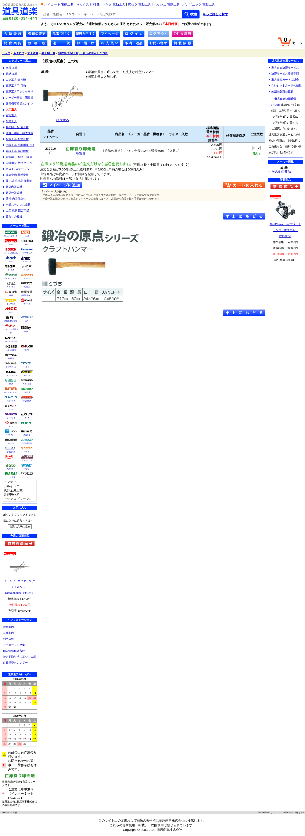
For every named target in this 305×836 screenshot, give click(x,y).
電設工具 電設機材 (16, 151)
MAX (27, 236)
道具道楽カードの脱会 (284, 79)
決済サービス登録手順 (284, 73)
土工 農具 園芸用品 (16, 210)
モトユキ (11, 270)
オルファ (27, 375)
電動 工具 (10, 73)
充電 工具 (10, 67)
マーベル (27, 304)
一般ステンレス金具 (16, 204)
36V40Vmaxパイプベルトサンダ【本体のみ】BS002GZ (285, 230)
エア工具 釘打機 (14, 79)
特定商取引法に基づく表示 (19, 656)
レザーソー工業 (11, 341)
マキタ (11, 244)
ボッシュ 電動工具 (167, 4)
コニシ (11, 460)
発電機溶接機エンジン (18, 103)
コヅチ (26, 350)
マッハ (11, 261)
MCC (11, 312)
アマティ (19, 482)
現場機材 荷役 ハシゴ (17, 163)
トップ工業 (11, 304)
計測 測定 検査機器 (18, 133)
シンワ (26, 367)
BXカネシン (10, 435)
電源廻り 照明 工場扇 (17, 157)
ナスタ (26, 452)
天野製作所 (19, 495)
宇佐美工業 (11, 452)
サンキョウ (11, 418)
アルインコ (11, 401)
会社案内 (8, 633)
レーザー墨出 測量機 (18, 97)
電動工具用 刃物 (14, 85)
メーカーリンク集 (14, 644)
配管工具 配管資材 (16, 139)
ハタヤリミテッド (11, 392)
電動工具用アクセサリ (18, 91)
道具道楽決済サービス (284, 67)
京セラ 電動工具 (139, 4)
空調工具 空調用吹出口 (18, 145)
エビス (11, 384)
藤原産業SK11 (26, 295)
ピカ (11, 409)
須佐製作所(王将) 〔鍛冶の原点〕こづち (83, 53)
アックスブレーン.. (19, 499)
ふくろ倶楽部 (11, 350)
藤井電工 (11, 358)
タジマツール (11, 367)
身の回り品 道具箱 (16, 127)
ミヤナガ (27, 278)
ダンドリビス (27, 460)
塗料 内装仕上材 (14, 198)
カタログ (18, 53)
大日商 (11, 295)
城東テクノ (11, 469)
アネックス (27, 261)
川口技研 (11, 443)
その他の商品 (281, 171)
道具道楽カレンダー (15, 662)
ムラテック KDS (11, 375)
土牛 (27, 321)
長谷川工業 (27, 401)
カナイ (26, 426)
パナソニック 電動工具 (198, 4)
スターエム (11, 287)
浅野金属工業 (27, 443)
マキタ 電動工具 (113, 4)
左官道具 (10, 115)
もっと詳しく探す (215, 14)
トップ (6, 53)
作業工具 (10, 121)
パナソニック (27, 253)
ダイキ (26, 418)
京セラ (26, 244)
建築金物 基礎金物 (16, 174)
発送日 (80, 152)
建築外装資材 (12, 192)
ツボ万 (26, 270)
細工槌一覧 (48, 53)
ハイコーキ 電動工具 (59, 4)
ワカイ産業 (11, 477)
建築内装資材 (12, 186)
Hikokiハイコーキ (11, 236)
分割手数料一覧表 (281, 91)
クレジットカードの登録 (285, 85)
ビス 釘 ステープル (16, 168)
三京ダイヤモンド (11, 278)
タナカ (11, 426)
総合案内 (8, 627)
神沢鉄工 (27, 287)
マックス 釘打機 (88, 4)
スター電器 (27, 384)
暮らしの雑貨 (12, 216)
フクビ (26, 469)
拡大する (63, 118)
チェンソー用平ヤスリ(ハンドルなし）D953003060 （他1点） (19, 586)
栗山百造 (27, 435)
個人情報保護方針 (14, 650)
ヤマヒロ (27, 477)
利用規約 (8, 638)
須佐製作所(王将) (10, 321)
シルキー (27, 331)
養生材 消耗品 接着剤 (17, 180)
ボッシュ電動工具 (11, 253)
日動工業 (27, 392)
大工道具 (32, 53)
